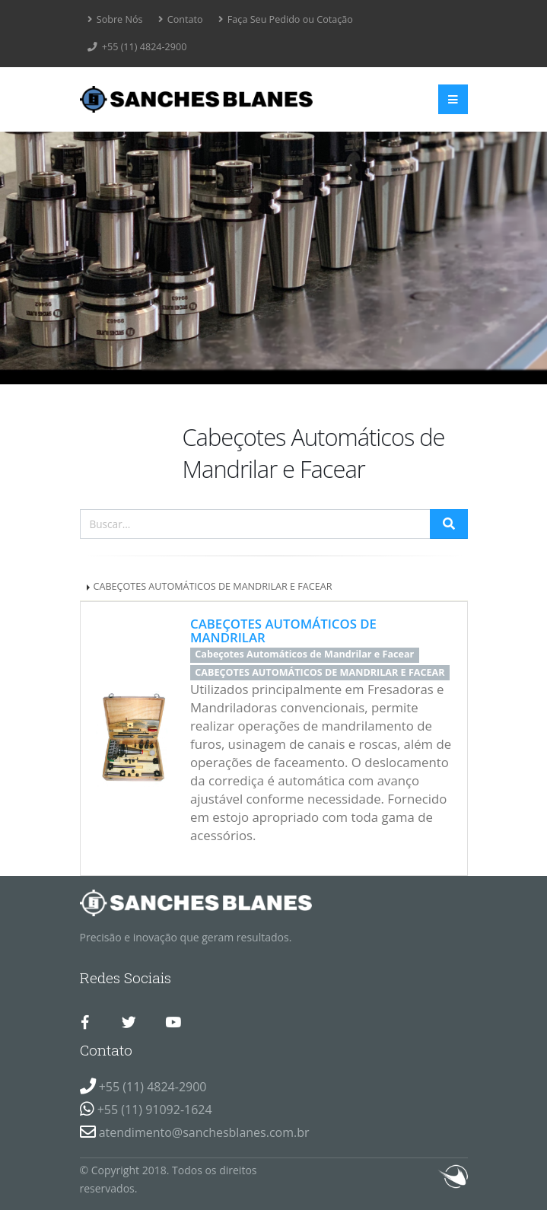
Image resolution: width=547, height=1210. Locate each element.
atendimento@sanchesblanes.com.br (204, 1132)
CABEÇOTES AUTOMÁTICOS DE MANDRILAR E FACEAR (213, 586)
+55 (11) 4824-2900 (137, 46)
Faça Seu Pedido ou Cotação (285, 19)
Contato (180, 19)
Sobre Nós (115, 19)
